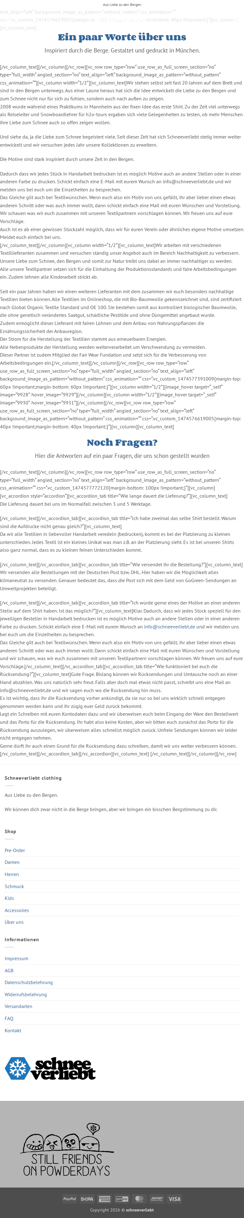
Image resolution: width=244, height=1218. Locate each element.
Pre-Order (15, 850)
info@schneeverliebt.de (169, 626)
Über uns (14, 922)
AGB (9, 970)
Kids (9, 898)
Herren (12, 874)
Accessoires (17, 910)
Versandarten (18, 1006)
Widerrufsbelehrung (26, 994)
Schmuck (14, 886)
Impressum (16, 958)
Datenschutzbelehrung (29, 982)
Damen (12, 862)
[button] (8, 20)
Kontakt (13, 1030)
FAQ (9, 1018)
